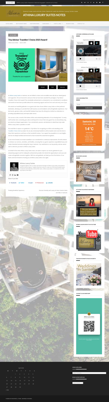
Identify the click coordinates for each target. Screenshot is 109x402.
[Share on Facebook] (13, 182)
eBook (62, 87)
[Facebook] (10, 175)
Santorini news (34, 23)
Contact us (80, 23)
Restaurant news (21, 23)
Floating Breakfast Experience (16, 190)
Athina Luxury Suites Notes (44, 15)
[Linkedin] (15, 175)
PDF (52, 87)
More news (46, 23)
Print (43, 87)
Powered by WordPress (11, 398)
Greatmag (24, 398)
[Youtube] (17, 175)
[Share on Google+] (30, 182)
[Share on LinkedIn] (49, 182)
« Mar (7, 390)
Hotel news (9, 23)
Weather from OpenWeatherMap (89, 144)
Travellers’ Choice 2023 (14, 131)
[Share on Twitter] (22, 182)
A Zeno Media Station (81, 62)
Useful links (57, 23)
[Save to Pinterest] (40, 182)
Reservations (70, 23)
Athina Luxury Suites (13, 42)
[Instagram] (12, 175)
